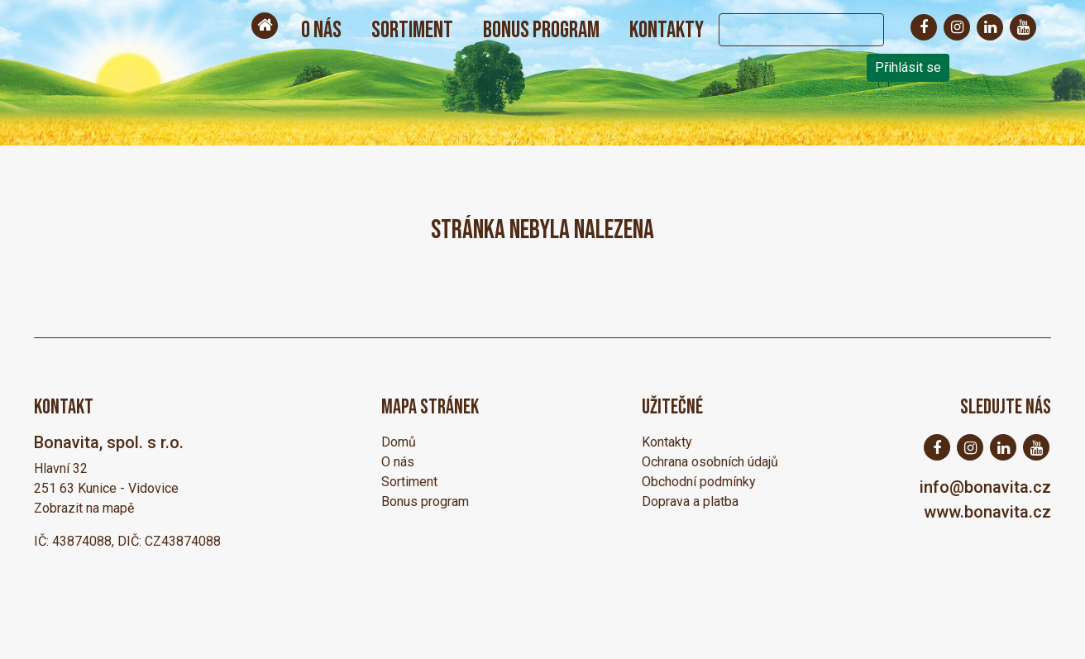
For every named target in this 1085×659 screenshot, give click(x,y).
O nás (321, 30)
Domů (398, 442)
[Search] (784, 29)
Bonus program (541, 30)
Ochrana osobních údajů (710, 462)
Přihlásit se (908, 67)
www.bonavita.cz (987, 512)
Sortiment (412, 30)
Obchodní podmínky (699, 481)
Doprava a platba (690, 501)
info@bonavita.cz (985, 487)
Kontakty (666, 30)
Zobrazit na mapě (84, 508)
